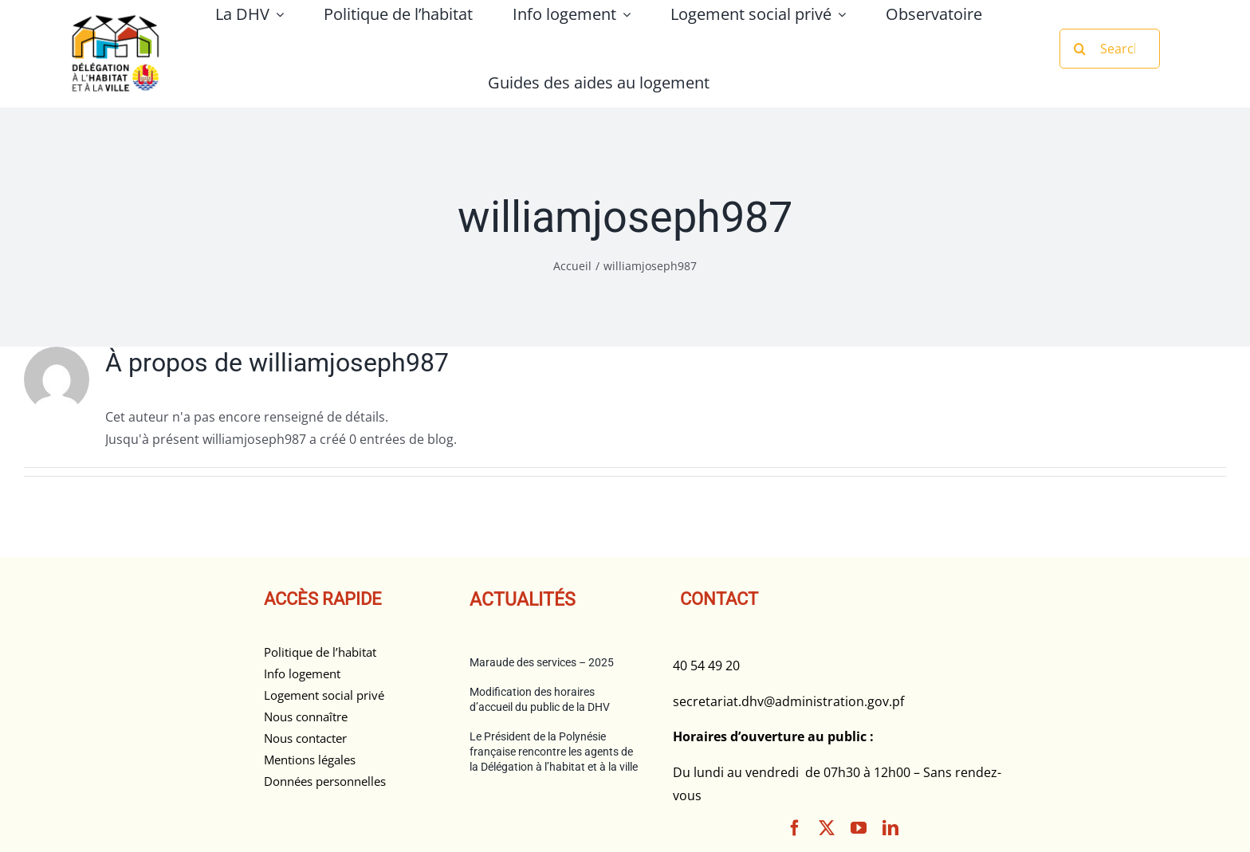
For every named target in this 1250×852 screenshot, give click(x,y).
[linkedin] (890, 828)
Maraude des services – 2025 (542, 662)
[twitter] (827, 828)
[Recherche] (1079, 49)
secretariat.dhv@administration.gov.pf (788, 701)
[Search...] (1109, 49)
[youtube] (859, 828)
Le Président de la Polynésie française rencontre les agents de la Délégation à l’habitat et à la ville (554, 751)
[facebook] (795, 828)
